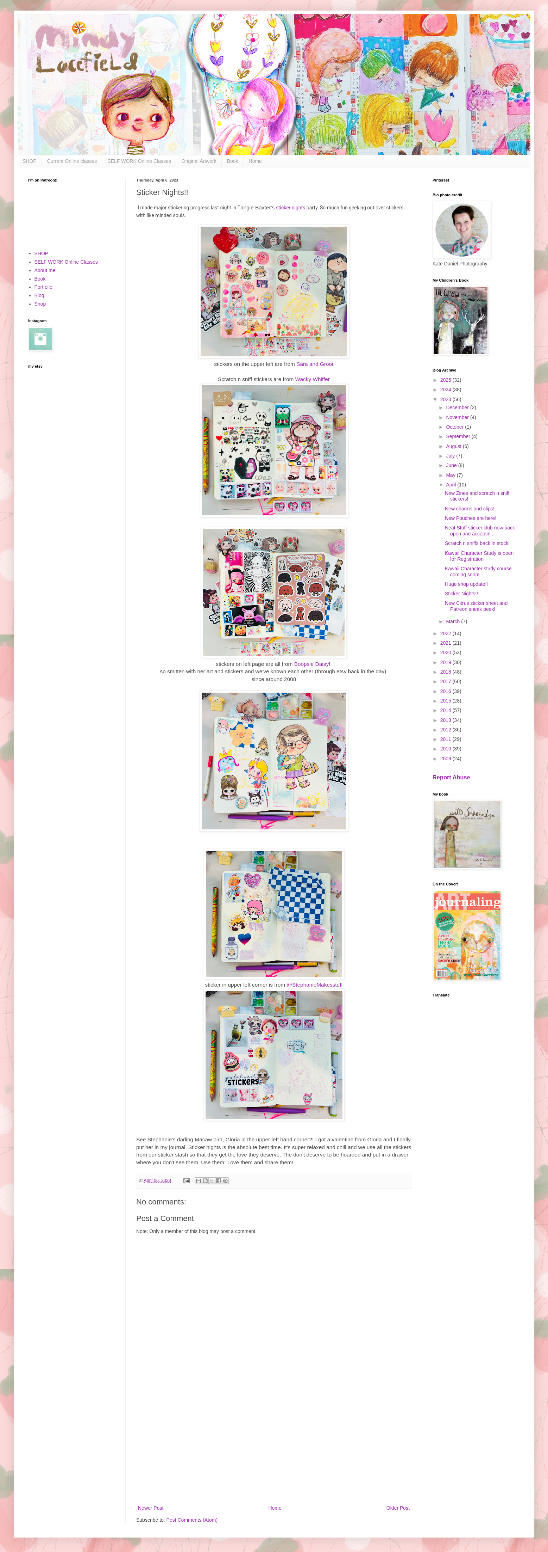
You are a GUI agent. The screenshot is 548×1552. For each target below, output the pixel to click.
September (458, 436)
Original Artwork (199, 161)
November (458, 417)
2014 (446, 710)
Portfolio (43, 287)
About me (45, 270)
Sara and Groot (314, 364)
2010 (446, 749)
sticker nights (291, 207)
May (451, 475)
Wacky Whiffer (312, 379)
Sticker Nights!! (461, 593)
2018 (446, 672)
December (458, 407)
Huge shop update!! (466, 584)
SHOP (30, 161)
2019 (446, 662)
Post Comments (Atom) (192, 1520)
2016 (446, 691)
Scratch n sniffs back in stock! (477, 543)
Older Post (398, 1508)
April (451, 484)
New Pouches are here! (470, 518)
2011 (446, 739)
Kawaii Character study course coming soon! (478, 571)
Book (232, 161)
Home (255, 161)
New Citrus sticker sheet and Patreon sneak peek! (476, 606)
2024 (446, 389)
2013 (446, 720)
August (454, 446)
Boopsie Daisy (311, 664)
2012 (446, 729)
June (452, 465)
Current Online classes (72, 161)
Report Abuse (451, 777)
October (455, 427)
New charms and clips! (470, 508)
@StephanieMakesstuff (314, 985)
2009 (446, 758)
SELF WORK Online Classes (139, 161)
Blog (39, 295)
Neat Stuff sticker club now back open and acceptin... (480, 530)
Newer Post (150, 1508)
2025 (446, 380)
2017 (446, 681)
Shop (40, 304)
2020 (446, 652)
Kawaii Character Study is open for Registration (479, 556)
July (451, 456)
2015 (446, 701)
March (453, 621)
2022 (446, 633)
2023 (446, 399)
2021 (446, 643)
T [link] (239, 207)
